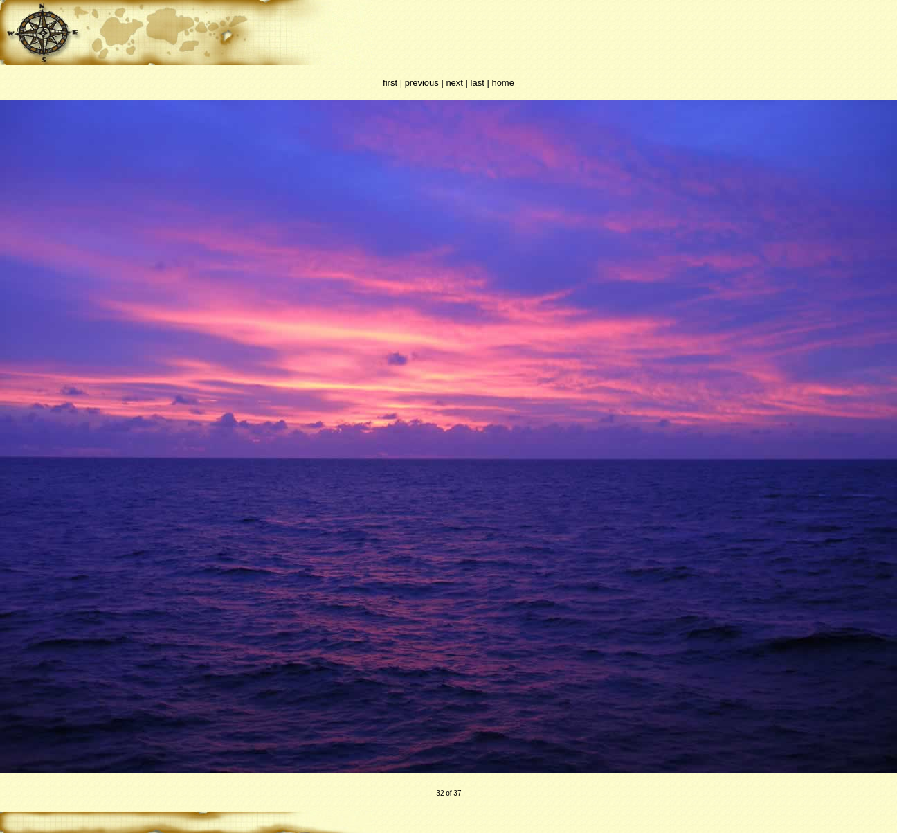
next (454, 83)
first (390, 83)
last (477, 83)
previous (422, 83)
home (502, 83)
